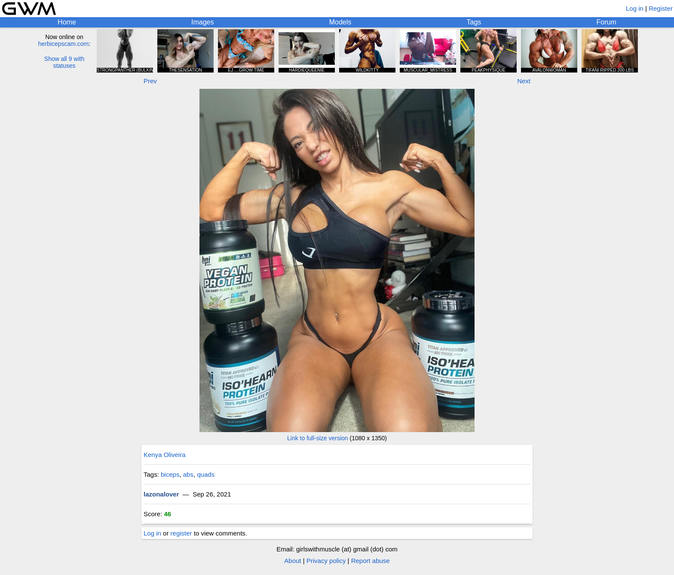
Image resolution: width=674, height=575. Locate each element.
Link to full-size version (317, 438)
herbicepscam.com (63, 43)
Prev (150, 81)
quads (205, 474)
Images (202, 22)
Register (661, 8)
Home (67, 22)
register (181, 533)
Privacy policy (326, 560)
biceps (170, 474)
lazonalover (161, 494)
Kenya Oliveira (165, 454)
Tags (474, 22)
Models (340, 22)
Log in (634, 8)
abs (188, 474)
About (292, 560)
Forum (606, 22)
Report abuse (370, 560)
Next (523, 81)
